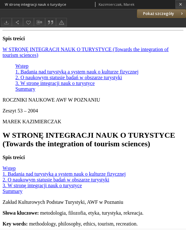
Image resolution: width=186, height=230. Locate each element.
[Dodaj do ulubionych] (28, 22)
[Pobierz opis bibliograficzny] (39, 22)
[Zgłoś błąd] (61, 22)
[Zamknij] (180, 4)
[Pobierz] (6, 22)
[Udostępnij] (17, 22)
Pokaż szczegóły (163, 13)
